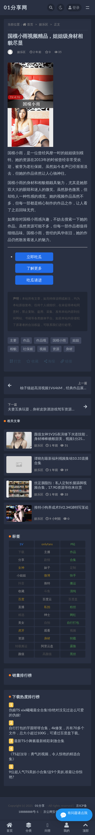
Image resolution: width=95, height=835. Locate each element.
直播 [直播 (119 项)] (21, 607)
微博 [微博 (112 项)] (47, 575)
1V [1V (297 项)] (21, 544)
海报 (49, 361)
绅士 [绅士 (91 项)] (47, 615)
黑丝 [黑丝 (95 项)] (73, 654)
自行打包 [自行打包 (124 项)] (73, 622)
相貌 (13, 349)
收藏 (32, 361)
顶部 (85, 827)
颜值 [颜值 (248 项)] (21, 654)
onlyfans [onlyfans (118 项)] (47, 544)
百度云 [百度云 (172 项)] (47, 599)
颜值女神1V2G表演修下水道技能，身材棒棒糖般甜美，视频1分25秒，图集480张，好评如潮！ (61, 438)
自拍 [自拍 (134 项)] (47, 622)
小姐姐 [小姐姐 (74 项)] (21, 575)
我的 (66, 827)
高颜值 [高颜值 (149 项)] (47, 654)
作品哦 (41, 340)
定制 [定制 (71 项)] (73, 567)
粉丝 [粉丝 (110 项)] (73, 607)
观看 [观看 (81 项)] (47, 630)
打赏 (15, 361)
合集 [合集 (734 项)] (73, 560)
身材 (69, 349)
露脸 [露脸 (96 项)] (73, 646)
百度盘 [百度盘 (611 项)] (73, 599)
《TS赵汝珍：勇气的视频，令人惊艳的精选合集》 (44, 756)
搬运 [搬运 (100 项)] (73, 583)
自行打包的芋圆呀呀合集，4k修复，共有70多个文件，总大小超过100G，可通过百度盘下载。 (46, 730)
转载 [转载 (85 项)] (73, 638)
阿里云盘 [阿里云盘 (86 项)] (47, 646)
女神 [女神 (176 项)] (21, 567)
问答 (47, 827)
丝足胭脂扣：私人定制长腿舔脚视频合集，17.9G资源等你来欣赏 (60, 485)
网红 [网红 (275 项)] (73, 615)
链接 (66, 361)
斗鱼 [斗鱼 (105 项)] (47, 591)
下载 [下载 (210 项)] (21, 552)
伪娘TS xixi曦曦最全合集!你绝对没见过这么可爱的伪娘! (46, 712)
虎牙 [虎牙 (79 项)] (21, 630)
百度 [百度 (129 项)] (21, 599)
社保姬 (28, 349)
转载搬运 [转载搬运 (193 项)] (21, 646)
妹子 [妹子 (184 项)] (47, 567)
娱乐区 (43, 24)
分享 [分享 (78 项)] (21, 560)
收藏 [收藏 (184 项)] (21, 591)
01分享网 (15, 7)
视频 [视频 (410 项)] (73, 630)
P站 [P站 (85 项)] (72, 544)
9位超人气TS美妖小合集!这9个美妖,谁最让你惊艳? (46, 774)
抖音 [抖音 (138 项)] (21, 583)
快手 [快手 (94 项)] (73, 575)
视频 (43, 349)
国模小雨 (59, 340)
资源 (56, 349)
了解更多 (34, 268)
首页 (30, 24)
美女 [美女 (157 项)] (21, 622)
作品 (26, 340)
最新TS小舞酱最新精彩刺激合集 (39, 741)
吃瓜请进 (34, 280)
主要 (13, 340)
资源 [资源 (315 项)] (21, 638)
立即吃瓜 (34, 256)
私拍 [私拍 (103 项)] (47, 607)
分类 (28, 827)
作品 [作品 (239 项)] (73, 552)
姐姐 (75, 340)
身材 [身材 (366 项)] (47, 638)
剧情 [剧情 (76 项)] (47, 560)
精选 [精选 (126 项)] (21, 615)
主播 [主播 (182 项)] (47, 552)
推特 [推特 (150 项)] (47, 583)
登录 (74, 7)
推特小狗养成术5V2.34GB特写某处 (61, 507)
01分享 (40, 805)
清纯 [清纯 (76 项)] (73, 591)
